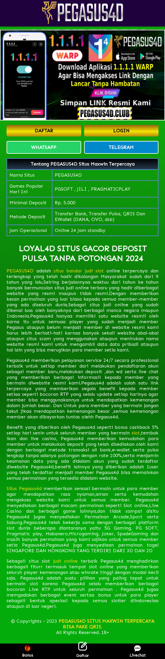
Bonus (27, 651)
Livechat (137, 651)
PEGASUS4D (20, 271)
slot (135, 433)
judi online (65, 561)
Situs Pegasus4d (24, 488)
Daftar (82, 651)
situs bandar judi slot (79, 271)
